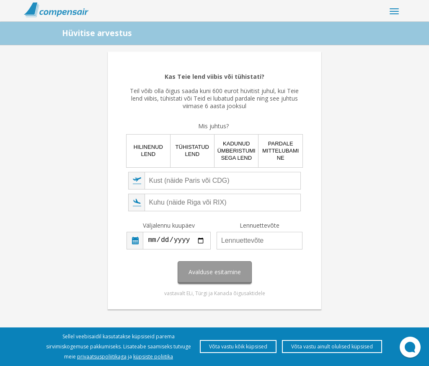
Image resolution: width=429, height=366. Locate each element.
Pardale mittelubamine (280, 150)
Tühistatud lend (192, 150)
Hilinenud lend (148, 150)
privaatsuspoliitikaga (102, 356)
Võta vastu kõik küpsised (238, 346)
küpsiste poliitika (153, 356)
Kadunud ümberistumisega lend (236, 150)
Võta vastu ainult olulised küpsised (332, 346)
